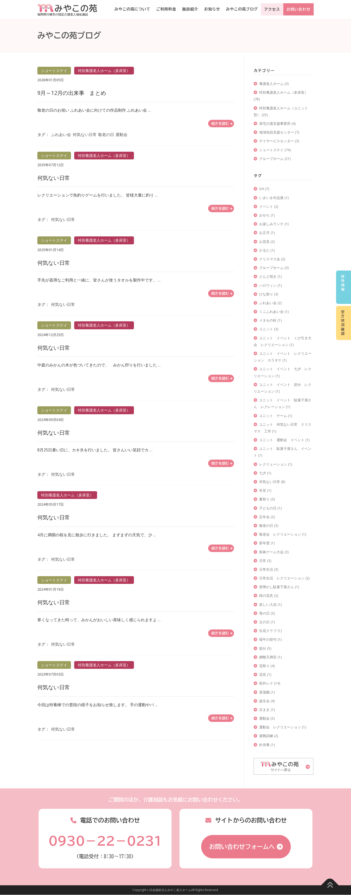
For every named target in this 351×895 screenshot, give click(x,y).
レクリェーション (275, 464)
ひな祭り (268, 294)
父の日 (267, 622)
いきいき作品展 (274, 197)
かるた (267, 250)
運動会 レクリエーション (282, 727)
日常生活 (268, 569)
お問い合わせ (298, 9)
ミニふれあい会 (274, 311)
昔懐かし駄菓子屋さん (279, 586)
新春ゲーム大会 (274, 552)
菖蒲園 (267, 692)
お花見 (267, 241)
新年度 (267, 543)
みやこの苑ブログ (242, 9)
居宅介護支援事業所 (277, 123)
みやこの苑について (132, 9)
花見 (265, 674)
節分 (265, 648)
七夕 (265, 473)
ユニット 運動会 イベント (284, 439)
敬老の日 (106, 134)
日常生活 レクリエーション (284, 578)
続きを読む (220, 123)
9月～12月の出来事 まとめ (71, 92)
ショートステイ (275, 149)
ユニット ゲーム (275, 415)
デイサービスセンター (279, 140)
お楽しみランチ (274, 223)
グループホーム (275, 158)
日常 (265, 560)
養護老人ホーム (274, 83)
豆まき (267, 709)
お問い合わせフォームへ (242, 847)
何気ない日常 (85, 134)
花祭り (267, 665)
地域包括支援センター (279, 132)
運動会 (121, 134)
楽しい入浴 (270, 604)
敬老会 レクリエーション (282, 534)
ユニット (268, 329)
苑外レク (269, 683)
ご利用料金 (166, 9)
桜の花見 (268, 595)
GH (264, 188)
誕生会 (267, 700)
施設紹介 (190, 9)
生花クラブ (270, 630)
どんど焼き (270, 276)
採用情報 (343, 283)
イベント (268, 206)
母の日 (267, 613)
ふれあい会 (61, 134)
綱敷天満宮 (270, 657)
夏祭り (267, 499)
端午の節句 (270, 639)
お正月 (267, 232)
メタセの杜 (270, 320)
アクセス (272, 9)
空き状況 (343, 323)
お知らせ (212, 9)
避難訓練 (268, 735)
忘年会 (267, 516)
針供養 (267, 744)
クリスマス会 (272, 259)
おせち (267, 215)
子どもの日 (270, 508)
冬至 (265, 490)
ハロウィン (270, 285)
